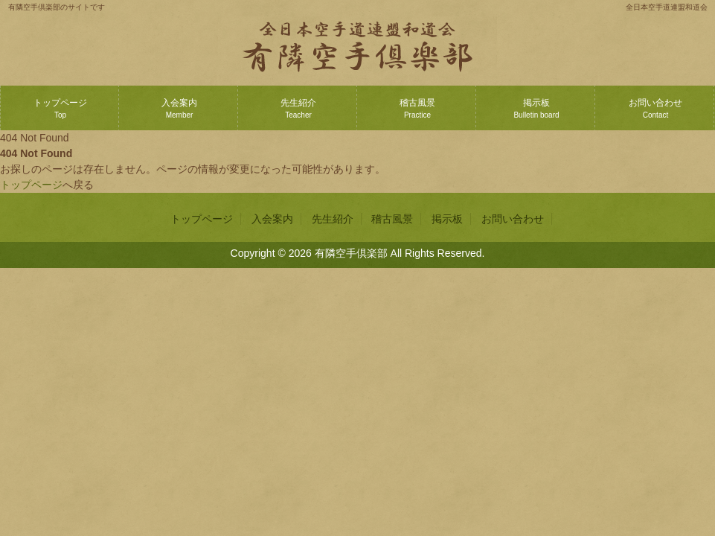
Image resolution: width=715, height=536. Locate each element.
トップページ (60, 108)
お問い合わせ (655, 108)
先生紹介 (298, 108)
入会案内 (179, 108)
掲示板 (536, 108)
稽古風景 (417, 108)
